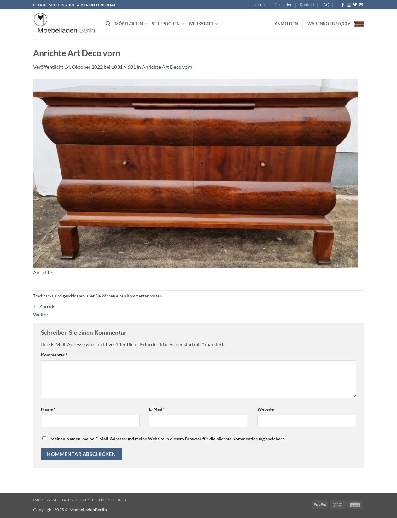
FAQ (325, 4)
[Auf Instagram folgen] (349, 5)
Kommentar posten (144, 295)
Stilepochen (168, 24)
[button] (286, 23)
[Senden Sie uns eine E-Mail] (361, 5)
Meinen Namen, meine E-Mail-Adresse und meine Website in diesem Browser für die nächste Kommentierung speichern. (168, 438)
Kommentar (54, 354)
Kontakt (307, 4)
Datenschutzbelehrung (87, 499)
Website (265, 409)
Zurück (44, 306)
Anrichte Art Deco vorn (167, 67)
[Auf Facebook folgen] (343, 5)
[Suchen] (108, 24)
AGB (122, 499)
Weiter (43, 314)
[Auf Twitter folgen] (355, 5)
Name (48, 409)
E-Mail (157, 409)
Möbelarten (131, 24)
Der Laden (282, 4)
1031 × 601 (123, 67)
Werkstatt (203, 24)
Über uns (258, 4)
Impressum (45, 499)
